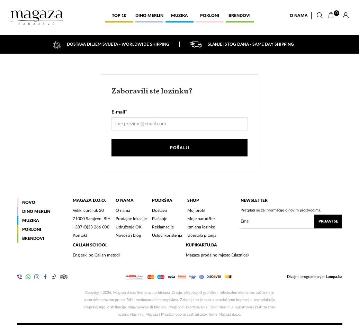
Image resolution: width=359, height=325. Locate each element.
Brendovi (33, 238)
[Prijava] (346, 15)
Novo (28, 202)
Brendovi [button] (239, 15)
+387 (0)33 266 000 (91, 227)
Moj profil (196, 210)
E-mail (119, 112)
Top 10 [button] (119, 15)
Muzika (30, 220)
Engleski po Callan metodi (96, 255)
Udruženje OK (129, 227)
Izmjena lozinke (201, 227)
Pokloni (31, 229)
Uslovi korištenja (167, 235)
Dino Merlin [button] (149, 15)
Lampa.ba (334, 277)
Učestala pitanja (201, 235)
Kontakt (80, 235)
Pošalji (179, 148)
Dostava (159, 210)
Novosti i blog (128, 235)
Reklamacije (163, 227)
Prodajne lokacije (131, 219)
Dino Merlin (36, 211)
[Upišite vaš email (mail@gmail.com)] (291, 221)
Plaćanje (159, 219)
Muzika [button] (179, 15)
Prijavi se (328, 221)
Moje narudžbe (201, 219)
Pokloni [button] (209, 15)
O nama (299, 15)
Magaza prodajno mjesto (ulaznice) (217, 255)
